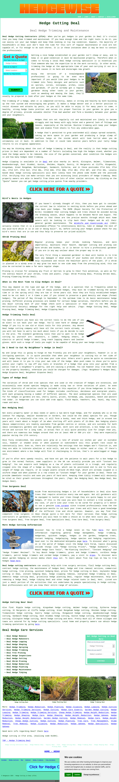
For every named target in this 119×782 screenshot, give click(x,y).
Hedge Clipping (74, 707)
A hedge (39, 133)
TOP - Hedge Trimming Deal (16, 741)
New (22, 760)
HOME (79, 17)
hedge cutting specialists (45, 621)
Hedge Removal (77, 718)
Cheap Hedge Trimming (70, 713)
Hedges (38, 120)
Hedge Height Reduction (96, 713)
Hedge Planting (55, 707)
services (89, 178)
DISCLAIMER (111, 17)
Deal (45, 162)
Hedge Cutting (51, 710)
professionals (14, 51)
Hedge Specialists (98, 724)
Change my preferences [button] (91, 774)
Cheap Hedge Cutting (26, 721)
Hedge (5, 162)
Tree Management (99, 721)
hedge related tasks (75, 580)
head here (15, 561)
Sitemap (4, 760)
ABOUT (93, 17)
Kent (100, 580)
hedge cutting (72, 61)
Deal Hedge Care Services (22, 630)
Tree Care (82, 721)
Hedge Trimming (17, 707)
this (55, 558)
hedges (70, 36)
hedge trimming (54, 149)
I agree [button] (68, 774)
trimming (87, 125)
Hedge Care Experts (71, 710)
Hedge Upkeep (101, 715)
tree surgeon (62, 506)
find (11, 607)
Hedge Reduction (36, 707)
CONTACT (101, 17)
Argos (92, 555)
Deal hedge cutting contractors (19, 566)
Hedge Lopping (91, 707)
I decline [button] (77, 774)
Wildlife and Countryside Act (91, 223)
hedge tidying (37, 580)
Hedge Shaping (21, 715)
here (101, 530)
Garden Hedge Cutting (96, 710)
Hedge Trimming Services (27, 710)
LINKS (86, 17)
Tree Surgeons (50, 760)
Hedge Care (38, 715)
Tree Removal (20, 724)
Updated (27, 760)
